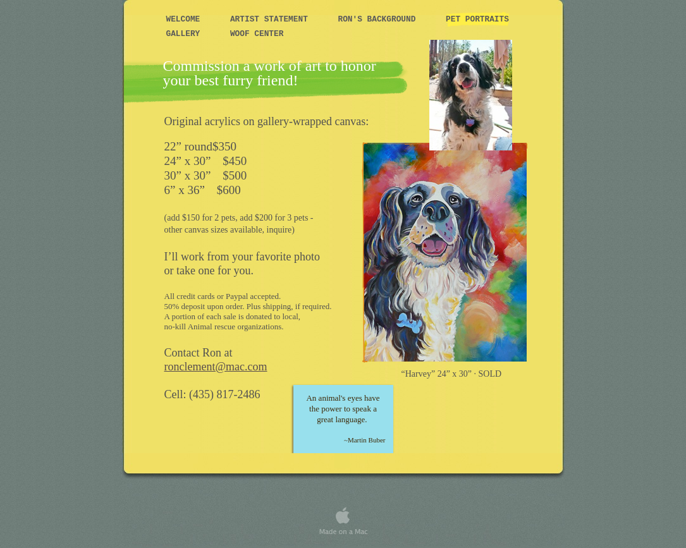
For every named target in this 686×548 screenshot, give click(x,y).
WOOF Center (256, 34)
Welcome (185, 19)
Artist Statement (271, 19)
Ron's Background (379, 19)
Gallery (185, 34)
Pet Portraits (477, 19)
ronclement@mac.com (215, 366)
